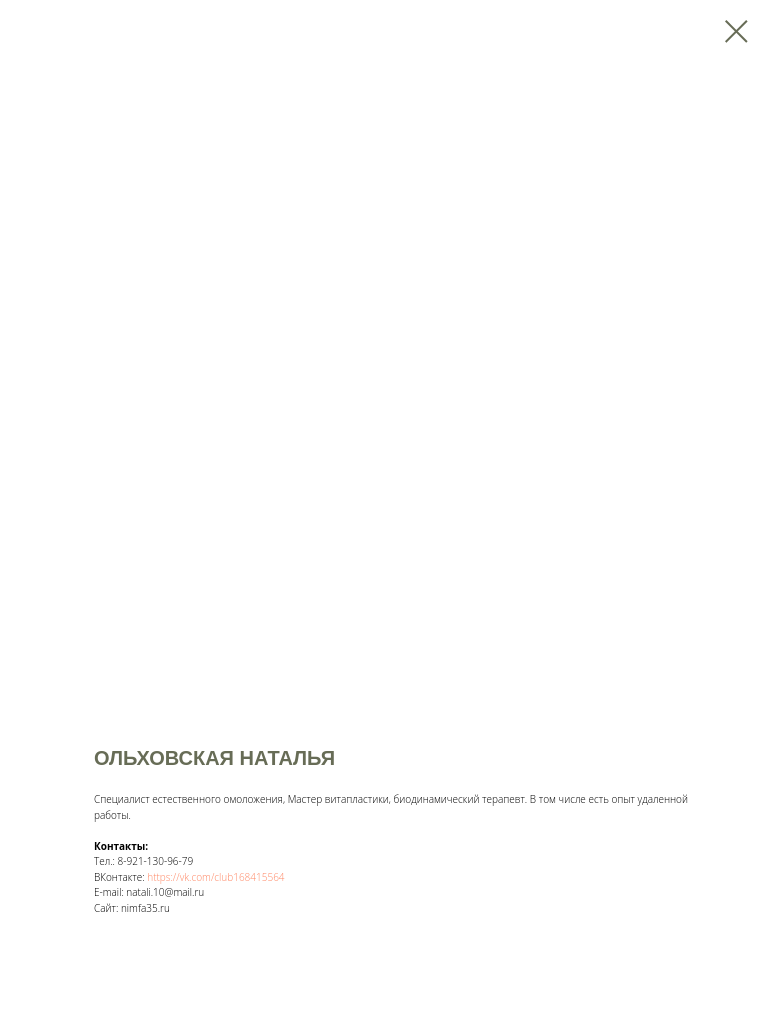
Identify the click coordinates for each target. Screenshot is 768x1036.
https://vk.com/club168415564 (215, 877)
